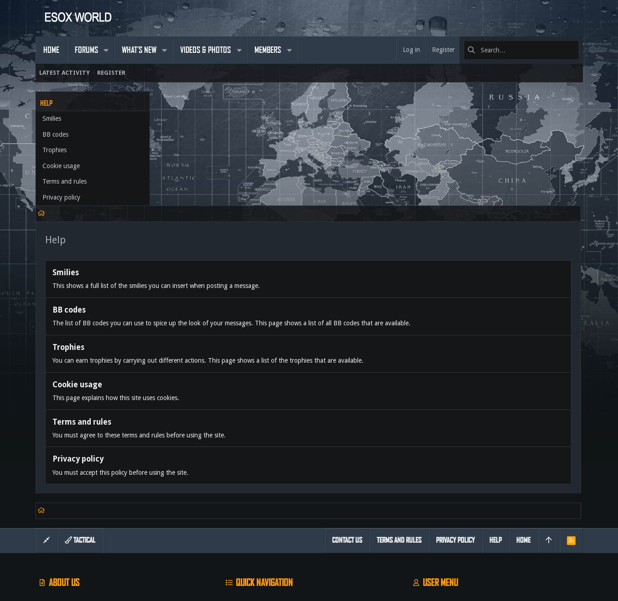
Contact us (237, 535)
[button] (106, 50)
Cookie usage (61, 166)
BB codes (55, 134)
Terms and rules (64, 181)
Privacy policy (61, 197)
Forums (232, 517)
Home (230, 500)
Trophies (54, 150)
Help (495, 435)
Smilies (51, 118)
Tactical (80, 435)
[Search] (521, 50)
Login (417, 500)
